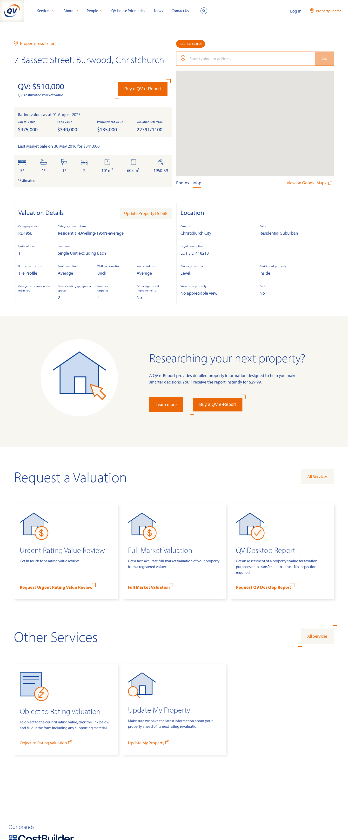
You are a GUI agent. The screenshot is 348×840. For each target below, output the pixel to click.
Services (46, 10)
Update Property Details (145, 213)
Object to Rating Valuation (46, 743)
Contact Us (180, 10)
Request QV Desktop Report (263, 587)
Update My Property (149, 743)
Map (197, 182)
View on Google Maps (310, 182)
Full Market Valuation (149, 587)
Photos (182, 182)
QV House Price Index (128, 10)
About (70, 10)
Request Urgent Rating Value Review (56, 587)
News (158, 10)
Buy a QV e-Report (142, 88)
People (95, 10)
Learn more (166, 404)
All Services (317, 476)
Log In (295, 11)
